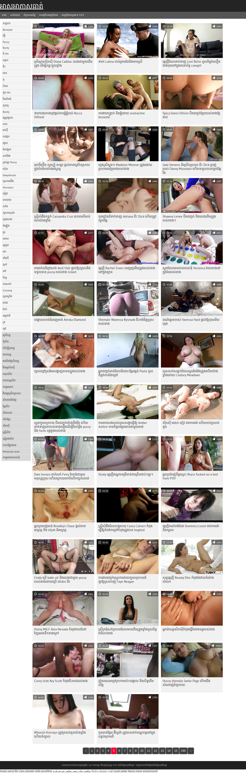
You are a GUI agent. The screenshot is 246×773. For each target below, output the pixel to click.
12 (155, 750)
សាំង (5, 206)
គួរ (4, 232)
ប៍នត (5, 86)
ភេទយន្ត (7, 354)
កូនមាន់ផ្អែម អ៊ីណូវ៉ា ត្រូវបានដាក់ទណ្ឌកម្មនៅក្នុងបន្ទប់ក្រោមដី (126, 734)
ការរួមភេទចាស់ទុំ (11, 457)
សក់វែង (6, 155)
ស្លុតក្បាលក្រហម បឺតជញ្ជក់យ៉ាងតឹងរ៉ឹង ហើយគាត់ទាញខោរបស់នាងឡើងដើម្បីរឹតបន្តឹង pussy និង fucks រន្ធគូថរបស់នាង (62, 427)
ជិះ (4, 66)
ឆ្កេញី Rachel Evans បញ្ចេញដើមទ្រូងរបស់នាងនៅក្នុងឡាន (126, 270)
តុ (3, 79)
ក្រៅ (5, 264)
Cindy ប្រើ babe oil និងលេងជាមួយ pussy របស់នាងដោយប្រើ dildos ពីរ (60, 580)
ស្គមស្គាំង (7, 296)
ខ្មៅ (4, 328)
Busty (6, 47)
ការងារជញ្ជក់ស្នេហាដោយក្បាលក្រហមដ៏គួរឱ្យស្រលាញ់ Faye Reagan (122, 580)
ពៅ (4, 271)
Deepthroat (9, 175)
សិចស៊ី (6, 425)
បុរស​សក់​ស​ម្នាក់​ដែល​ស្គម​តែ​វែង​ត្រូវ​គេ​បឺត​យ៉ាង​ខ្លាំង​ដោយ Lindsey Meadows (190, 373)
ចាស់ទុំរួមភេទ (9, 445)
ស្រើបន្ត (6, 335)
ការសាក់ (7, 284)
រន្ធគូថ (6, 245)
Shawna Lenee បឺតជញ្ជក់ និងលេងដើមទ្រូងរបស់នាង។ (189, 218)
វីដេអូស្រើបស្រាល (12, 393)
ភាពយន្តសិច (9, 380)
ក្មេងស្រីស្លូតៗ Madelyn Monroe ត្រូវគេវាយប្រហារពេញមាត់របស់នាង (125, 167)
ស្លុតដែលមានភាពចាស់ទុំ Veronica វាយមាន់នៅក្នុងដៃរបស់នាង (191, 270)
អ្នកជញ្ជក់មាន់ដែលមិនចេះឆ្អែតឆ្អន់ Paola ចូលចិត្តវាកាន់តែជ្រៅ (125, 373)
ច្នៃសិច (6, 406)
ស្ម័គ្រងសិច (8, 438)
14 (168, 750)
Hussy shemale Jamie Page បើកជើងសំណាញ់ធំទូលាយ (186, 683)
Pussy (6, 42)
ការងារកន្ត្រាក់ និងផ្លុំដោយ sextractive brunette (121, 115)
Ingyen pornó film (9, 771)
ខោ (4, 251)
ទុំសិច (6, 341)
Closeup (7, 290)
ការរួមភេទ (8, 386)
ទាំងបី (6, 258)
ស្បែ (5, 277)
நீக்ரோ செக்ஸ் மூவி (102, 771)
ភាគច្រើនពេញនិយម (48, 15)
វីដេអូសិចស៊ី (9, 367)
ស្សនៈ (6, 60)
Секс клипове (26, 771)
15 (175, 750)
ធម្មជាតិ (6, 315)
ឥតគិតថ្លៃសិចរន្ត (11, 361)
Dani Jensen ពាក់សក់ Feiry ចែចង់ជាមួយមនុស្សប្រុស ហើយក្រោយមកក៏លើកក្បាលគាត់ (61, 476)
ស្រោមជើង (8, 181)
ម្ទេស (5, 142)
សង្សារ (6, 136)
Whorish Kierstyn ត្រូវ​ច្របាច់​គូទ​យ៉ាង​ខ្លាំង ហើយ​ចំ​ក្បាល (60, 734)
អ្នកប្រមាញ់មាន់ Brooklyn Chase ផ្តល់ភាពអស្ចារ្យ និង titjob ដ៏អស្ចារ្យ (60, 528)
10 (141, 750)
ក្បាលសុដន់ (9, 212)
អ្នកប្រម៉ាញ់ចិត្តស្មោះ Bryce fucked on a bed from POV (190, 476)
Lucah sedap (120, 771)
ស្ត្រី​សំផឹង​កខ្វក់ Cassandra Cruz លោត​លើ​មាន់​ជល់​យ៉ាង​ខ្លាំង (62, 218)
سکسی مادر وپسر (81, 771)
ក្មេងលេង (7, 219)
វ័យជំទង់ (7, 99)
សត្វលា (6, 23)
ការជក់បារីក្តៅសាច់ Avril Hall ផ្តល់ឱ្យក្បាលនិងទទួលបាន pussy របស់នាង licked (62, 270)
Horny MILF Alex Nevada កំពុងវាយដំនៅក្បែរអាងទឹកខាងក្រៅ (60, 631)
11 (148, 750)
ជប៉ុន (5, 168)
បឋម (4, 15)
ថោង (5, 302)
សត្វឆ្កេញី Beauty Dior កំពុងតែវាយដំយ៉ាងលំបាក (188, 580)
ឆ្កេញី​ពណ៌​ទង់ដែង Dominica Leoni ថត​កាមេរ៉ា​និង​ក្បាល (191, 528)
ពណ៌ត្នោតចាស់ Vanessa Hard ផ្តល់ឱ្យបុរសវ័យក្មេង (191, 322)
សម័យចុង (15, 15)
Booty (6, 111)
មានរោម (7, 199)
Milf (5, 124)
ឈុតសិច (7, 374)
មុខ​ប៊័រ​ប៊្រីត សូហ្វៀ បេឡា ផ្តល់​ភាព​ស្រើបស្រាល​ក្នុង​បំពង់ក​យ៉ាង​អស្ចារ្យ (62, 167)
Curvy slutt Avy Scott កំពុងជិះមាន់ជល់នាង (61, 681)
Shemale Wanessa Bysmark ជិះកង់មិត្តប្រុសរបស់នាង (126, 322)
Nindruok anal (11, 451)
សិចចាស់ (7, 412)
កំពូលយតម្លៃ (30, 15)
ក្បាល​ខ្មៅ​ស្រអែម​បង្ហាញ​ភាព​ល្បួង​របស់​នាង (59, 371)
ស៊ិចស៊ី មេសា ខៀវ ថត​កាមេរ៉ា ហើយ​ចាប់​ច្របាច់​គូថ (191, 425)
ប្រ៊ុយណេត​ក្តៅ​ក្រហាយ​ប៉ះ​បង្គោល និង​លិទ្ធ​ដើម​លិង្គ (126, 683)
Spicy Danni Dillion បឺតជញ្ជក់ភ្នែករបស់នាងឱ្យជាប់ (191, 115)
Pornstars (8, 187)
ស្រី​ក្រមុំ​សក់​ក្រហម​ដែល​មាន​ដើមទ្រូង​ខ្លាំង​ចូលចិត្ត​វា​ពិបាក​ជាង (127, 631)
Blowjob (7, 29)
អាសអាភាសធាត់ (21, 6)
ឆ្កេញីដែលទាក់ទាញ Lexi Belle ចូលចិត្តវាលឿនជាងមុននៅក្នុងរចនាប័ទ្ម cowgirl (191, 63)
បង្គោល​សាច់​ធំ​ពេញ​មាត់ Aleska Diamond (60, 320)
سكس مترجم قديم (62, 771)
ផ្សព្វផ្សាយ (8, 117)
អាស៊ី (5, 130)
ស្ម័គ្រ (5, 193)
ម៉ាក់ (5, 309)
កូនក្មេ (6, 105)
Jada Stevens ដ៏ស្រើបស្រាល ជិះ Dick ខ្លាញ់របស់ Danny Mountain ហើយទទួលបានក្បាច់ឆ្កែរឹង (192, 169)
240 (183, 750)
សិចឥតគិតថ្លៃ (9, 399)
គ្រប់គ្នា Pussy (10, 162)
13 (162, 750)
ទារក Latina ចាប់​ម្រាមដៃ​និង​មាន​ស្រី (120, 61)
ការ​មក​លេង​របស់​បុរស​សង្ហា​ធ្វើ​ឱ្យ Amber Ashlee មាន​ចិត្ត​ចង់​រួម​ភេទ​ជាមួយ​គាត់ (122, 425)
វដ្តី (4, 35)
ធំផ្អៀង (6, 225)
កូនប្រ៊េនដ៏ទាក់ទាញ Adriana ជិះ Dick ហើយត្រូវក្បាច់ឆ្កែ (127, 218)
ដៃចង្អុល (7, 149)
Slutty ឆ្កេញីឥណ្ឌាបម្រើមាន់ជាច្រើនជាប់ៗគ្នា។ (125, 474)
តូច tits (6, 92)
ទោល (6, 238)
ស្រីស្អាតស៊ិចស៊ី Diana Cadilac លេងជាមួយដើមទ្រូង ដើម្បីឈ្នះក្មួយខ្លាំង (63, 63)
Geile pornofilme (43, 771)
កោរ (5, 73)
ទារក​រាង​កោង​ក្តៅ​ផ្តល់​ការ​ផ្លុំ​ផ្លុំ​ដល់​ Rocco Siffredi (58, 115)
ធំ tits (6, 53)
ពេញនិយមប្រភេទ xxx (73, 15)
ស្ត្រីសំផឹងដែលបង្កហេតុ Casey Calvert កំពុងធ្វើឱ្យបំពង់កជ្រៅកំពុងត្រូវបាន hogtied (125, 528)
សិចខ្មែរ (6, 419)
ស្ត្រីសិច (6, 432)
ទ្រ (4, 322)
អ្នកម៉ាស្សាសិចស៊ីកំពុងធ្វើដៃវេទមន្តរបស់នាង (189, 629)
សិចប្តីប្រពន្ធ (9, 348)
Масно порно (135, 771)
